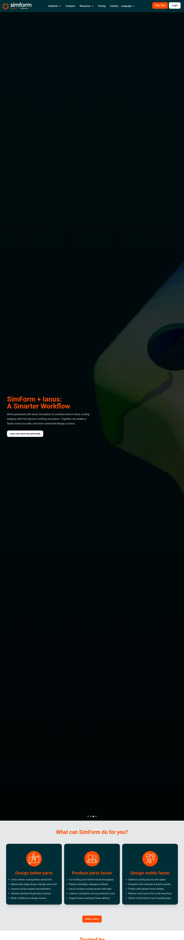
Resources (87, 6)
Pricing (101, 6)
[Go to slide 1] (88, 816)
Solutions (54, 6)
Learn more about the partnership (25, 434)
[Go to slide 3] (93, 816)
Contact (114, 6)
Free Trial (160, 5)
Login (175, 5)
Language (127, 6)
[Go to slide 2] (90, 816)
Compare (70, 6)
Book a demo (92, 919)
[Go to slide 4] (96, 816)
